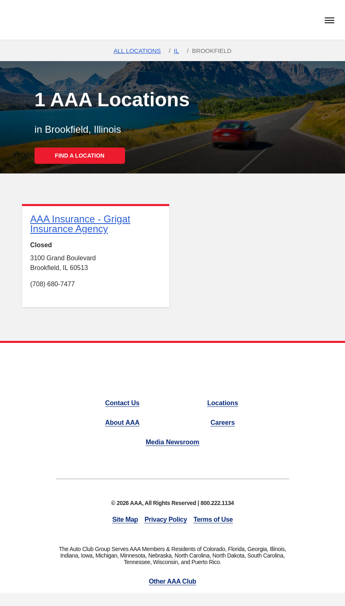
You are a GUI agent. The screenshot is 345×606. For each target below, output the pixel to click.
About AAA (122, 422)
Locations (222, 403)
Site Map (125, 519)
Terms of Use (212, 519)
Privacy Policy (165, 519)
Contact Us (122, 403)
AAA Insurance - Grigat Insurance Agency (80, 223)
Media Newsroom (172, 442)
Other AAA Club (172, 581)
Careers (222, 422)
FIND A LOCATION (80, 155)
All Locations (137, 50)
